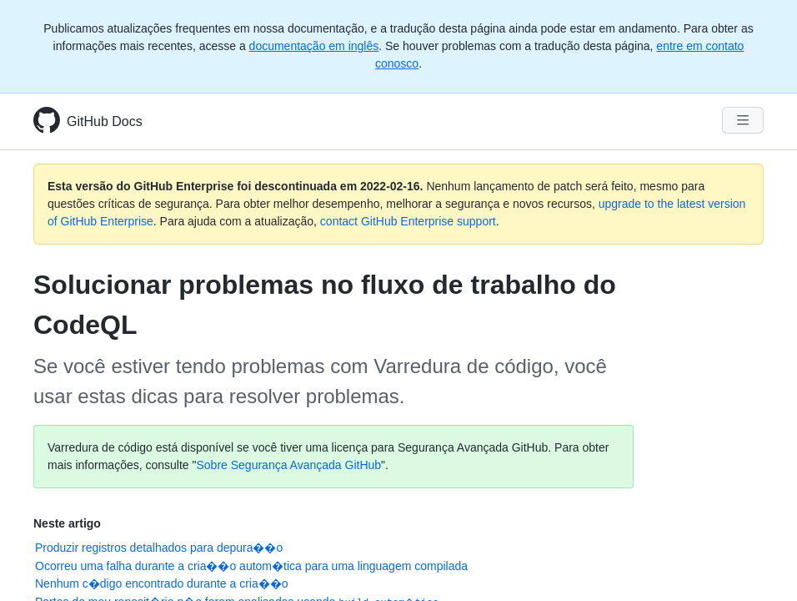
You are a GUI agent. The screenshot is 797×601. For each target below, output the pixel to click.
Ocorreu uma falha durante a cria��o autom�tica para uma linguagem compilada (251, 566)
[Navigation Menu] (743, 120)
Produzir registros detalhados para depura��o (159, 547)
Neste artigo (67, 523)
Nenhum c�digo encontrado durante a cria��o (161, 583)
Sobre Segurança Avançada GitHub (289, 465)
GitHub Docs (105, 121)
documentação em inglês (314, 46)
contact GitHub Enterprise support (408, 221)
